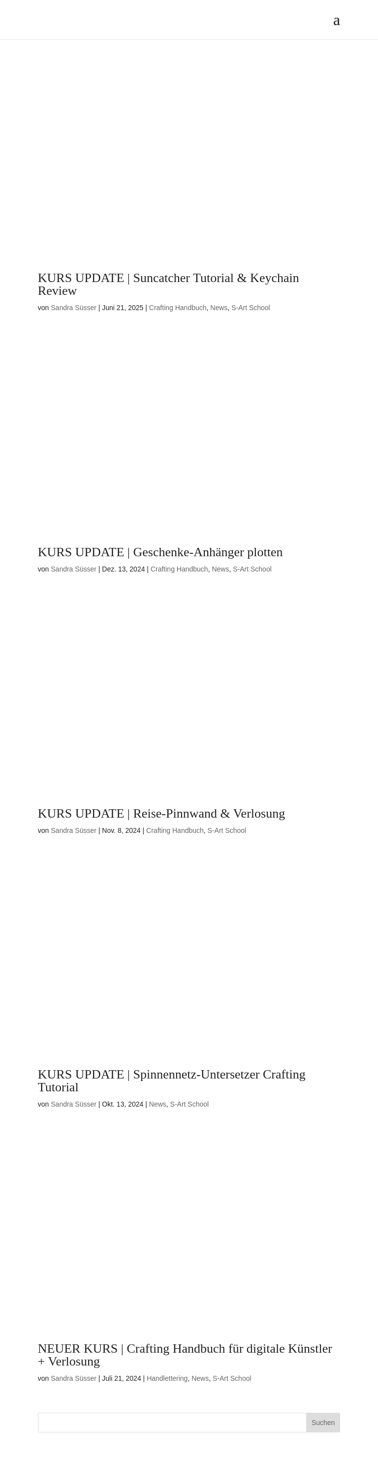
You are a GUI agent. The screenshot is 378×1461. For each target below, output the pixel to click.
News (218, 308)
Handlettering (167, 1378)
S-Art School (250, 308)
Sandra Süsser (73, 308)
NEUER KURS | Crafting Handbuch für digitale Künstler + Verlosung (185, 1354)
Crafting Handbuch (178, 308)
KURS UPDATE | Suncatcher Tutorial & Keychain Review (168, 284)
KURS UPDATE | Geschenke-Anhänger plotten (160, 552)
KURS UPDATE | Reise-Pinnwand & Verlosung (161, 813)
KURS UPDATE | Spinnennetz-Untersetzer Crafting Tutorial (172, 1080)
